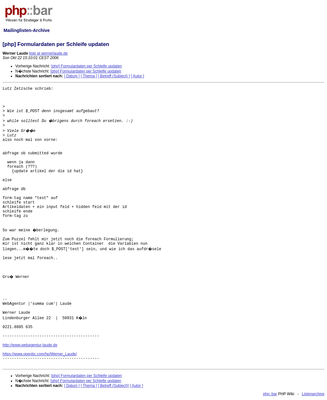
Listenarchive (313, 394)
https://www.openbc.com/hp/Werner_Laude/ (40, 354)
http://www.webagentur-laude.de (30, 345)
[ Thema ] (89, 76)
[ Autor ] (137, 76)
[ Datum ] (72, 76)
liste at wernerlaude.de (48, 53)
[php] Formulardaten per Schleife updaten (86, 66)
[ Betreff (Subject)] (113, 385)
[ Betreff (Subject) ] (114, 76)
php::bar (270, 394)
